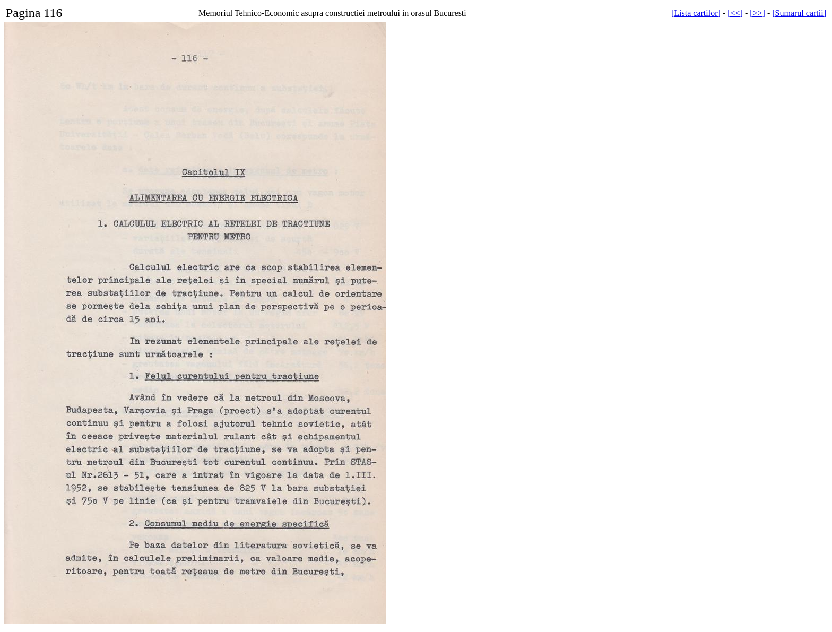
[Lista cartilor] (696, 13)
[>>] (757, 13)
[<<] (735, 13)
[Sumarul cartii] (799, 13)
